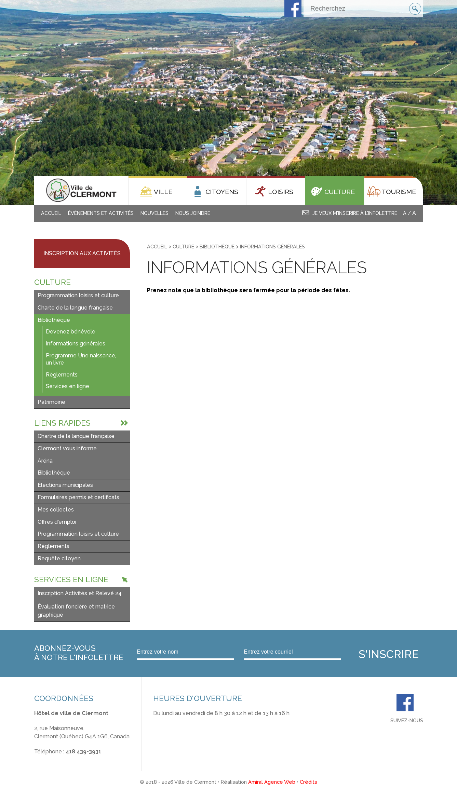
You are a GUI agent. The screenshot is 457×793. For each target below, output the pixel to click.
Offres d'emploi (57, 522)
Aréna (45, 460)
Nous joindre (192, 213)
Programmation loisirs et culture (78, 295)
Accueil (51, 213)
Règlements (62, 374)
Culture (183, 246)
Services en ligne (67, 386)
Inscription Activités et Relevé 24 (80, 593)
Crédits (308, 782)
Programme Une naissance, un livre (81, 359)
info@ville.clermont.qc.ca (66, 759)
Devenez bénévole (70, 331)
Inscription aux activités (82, 253)
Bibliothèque (54, 320)
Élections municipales (65, 485)
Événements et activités (101, 213)
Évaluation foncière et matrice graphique (76, 610)
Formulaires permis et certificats (78, 497)
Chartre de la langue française (76, 436)
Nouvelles (154, 213)
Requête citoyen (59, 558)
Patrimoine (51, 402)
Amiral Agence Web (271, 782)
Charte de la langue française (75, 307)
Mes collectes (56, 509)
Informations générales (75, 343)
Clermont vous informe (67, 448)
